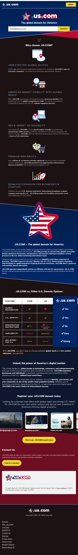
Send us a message (12, 463)
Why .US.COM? (8, 525)
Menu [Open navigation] (70, 5)
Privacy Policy (7, 539)
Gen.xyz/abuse (61, 488)
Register (5, 522)
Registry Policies (8, 545)
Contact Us (6, 533)
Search (64, 29)
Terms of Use (7, 542)
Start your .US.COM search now (39, 440)
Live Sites (5, 527)
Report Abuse (7, 547)
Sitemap (5, 536)
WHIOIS (5, 530)
